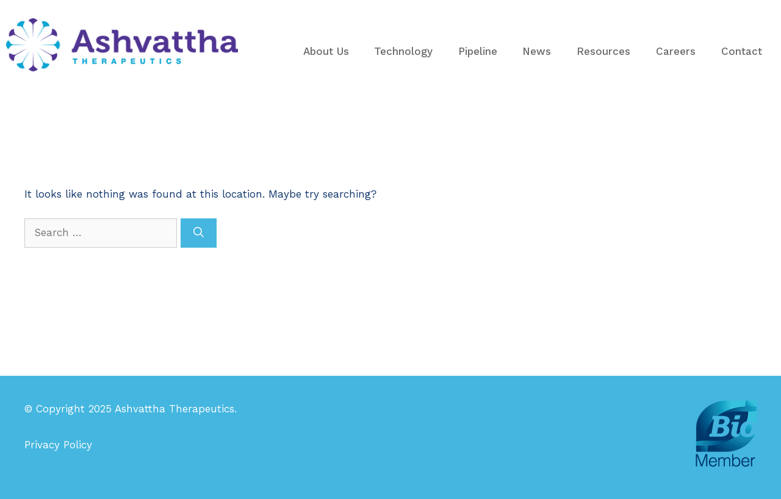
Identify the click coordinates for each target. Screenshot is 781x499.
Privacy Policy (58, 445)
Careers (676, 51)
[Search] (199, 233)
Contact (741, 51)
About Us (326, 51)
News (536, 51)
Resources (603, 51)
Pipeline (477, 51)
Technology (403, 51)
